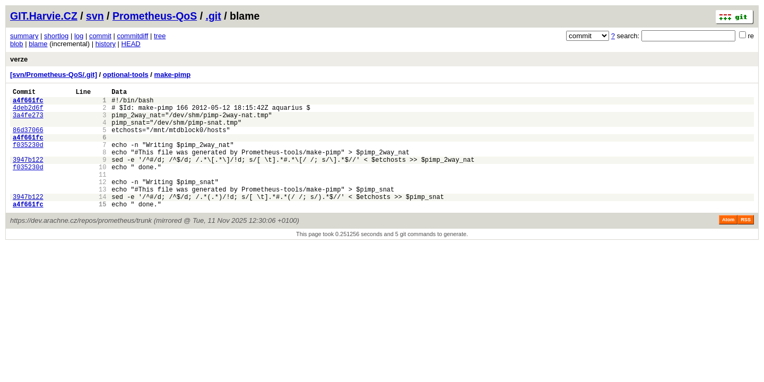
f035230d (28, 157)
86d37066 (28, 139)
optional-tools (126, 75)
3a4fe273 (28, 121)
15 (102, 229)
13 (102, 211)
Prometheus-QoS (154, 16)
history (106, 44)
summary (24, 36)
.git (213, 16)
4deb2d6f (28, 112)
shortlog (56, 36)
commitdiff (132, 36)
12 (102, 202)
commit (100, 36)
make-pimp (172, 75)
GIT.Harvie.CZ (43, 16)
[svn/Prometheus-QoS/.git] (53, 75)
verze (19, 59)
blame (38, 44)
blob (16, 44)
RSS (746, 245)
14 (102, 220)
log (78, 36)
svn (95, 16)
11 (102, 193)
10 (102, 184)
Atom (728, 245)
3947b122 (28, 175)
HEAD (131, 44)
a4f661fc (28, 103)
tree (160, 36)
